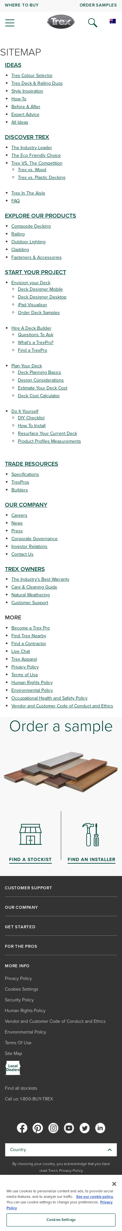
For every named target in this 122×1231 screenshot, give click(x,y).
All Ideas (19, 122)
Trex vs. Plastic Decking (41, 177)
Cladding (20, 249)
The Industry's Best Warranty (40, 579)
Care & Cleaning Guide (34, 587)
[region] (61, 1203)
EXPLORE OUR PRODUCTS (40, 215)
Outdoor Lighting (28, 241)
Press (17, 530)
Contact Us (22, 554)
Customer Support (29, 602)
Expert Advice (25, 114)
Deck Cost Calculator (39, 395)
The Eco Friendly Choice (36, 155)
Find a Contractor (28, 643)
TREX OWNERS (25, 569)
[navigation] (61, 16)
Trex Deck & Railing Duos (37, 83)
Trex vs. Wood (32, 169)
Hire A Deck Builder (31, 328)
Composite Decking (31, 226)
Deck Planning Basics (39, 372)
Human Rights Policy (32, 682)
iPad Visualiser (32, 304)
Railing (18, 234)
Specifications (25, 474)
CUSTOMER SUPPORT (28, 888)
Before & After (25, 106)
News (17, 523)
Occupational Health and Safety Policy (49, 698)
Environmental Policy (32, 690)
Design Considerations (41, 380)
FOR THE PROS (21, 946)
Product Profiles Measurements (49, 441)
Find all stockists (21, 1088)
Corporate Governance (34, 538)
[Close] (114, 1184)
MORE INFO (17, 966)
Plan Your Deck (26, 365)
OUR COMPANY (26, 505)
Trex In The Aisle (28, 193)
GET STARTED (20, 927)
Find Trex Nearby (28, 635)
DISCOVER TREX (27, 137)
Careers (19, 515)
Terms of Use (24, 674)
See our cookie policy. (95, 1196)
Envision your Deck (30, 282)
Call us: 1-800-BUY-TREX (29, 1099)
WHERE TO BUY (22, 5)
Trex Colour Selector (32, 75)
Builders (19, 490)
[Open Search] (92, 22)
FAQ (15, 200)
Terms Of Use (18, 1042)
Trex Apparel (24, 659)
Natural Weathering (30, 594)
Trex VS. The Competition (36, 163)
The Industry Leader (31, 147)
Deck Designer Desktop (42, 297)
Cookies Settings (21, 989)
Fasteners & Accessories (36, 257)
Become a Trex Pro (30, 628)
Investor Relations (29, 546)
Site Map (13, 1053)
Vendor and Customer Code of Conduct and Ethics (62, 706)
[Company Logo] (61, 22)
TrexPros (20, 482)
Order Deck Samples (39, 312)
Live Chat (20, 651)
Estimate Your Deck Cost (42, 388)
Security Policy (19, 999)
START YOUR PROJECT (35, 272)
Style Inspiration (27, 91)
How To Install (32, 425)
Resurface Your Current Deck (47, 433)
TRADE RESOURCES (31, 464)
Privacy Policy (25, 667)
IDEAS (13, 65)
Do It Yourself (24, 411)
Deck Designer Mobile (40, 289)
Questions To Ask (35, 334)
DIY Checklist (31, 417)
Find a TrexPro (32, 350)
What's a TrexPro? (35, 342)
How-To (18, 98)
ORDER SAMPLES (98, 5)
